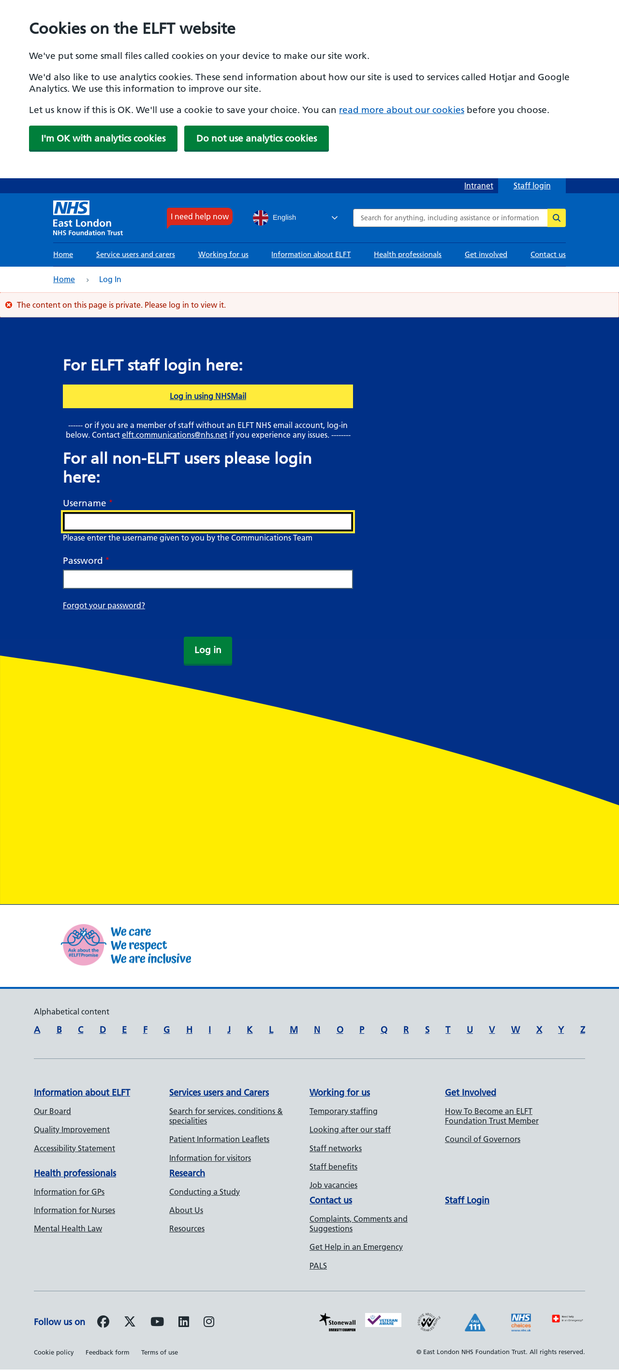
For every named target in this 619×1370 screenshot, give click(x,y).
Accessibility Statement (74, 1148)
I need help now (200, 216)
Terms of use (159, 1352)
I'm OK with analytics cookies (103, 138)
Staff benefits (333, 1166)
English (274, 218)
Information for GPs (69, 1192)
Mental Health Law (68, 1228)
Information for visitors (210, 1158)
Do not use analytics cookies (256, 138)
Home (63, 254)
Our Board (52, 1111)
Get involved (486, 254)
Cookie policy (54, 1352)
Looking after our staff (350, 1129)
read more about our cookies (401, 109)
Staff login (532, 185)
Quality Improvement (72, 1129)
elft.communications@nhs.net (174, 435)
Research (187, 1173)
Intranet (478, 185)
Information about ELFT (311, 254)
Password (83, 560)
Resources (187, 1228)
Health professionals (408, 254)
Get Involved (470, 1092)
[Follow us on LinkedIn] (183, 1323)
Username (84, 503)
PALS (318, 1265)
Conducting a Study (204, 1192)
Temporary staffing (344, 1111)
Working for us (223, 254)
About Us (186, 1210)
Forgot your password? (104, 605)
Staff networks (336, 1148)
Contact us (548, 254)
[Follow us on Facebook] (103, 1323)
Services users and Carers (219, 1092)
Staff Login (467, 1200)
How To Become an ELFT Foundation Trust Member (492, 1116)
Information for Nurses (74, 1210)
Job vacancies (333, 1185)
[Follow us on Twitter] (130, 1323)
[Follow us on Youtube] (157, 1323)
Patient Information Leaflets (219, 1139)
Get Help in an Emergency (356, 1247)
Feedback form (108, 1352)
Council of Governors (482, 1139)
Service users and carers (135, 254)
